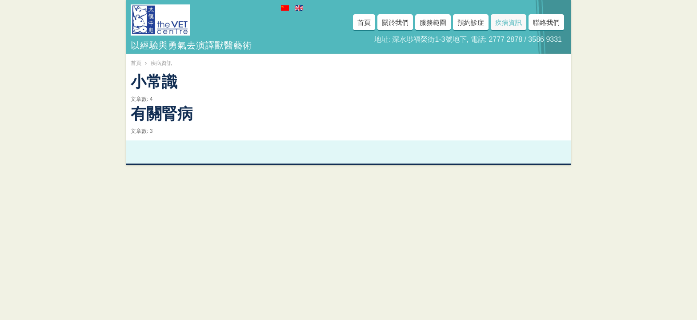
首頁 (136, 63)
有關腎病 (162, 112)
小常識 (154, 80)
